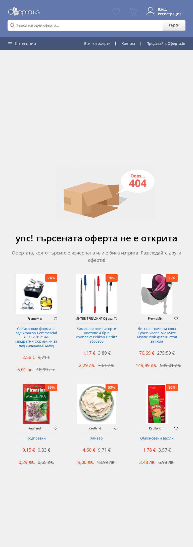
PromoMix (34, 318)
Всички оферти (97, 43)
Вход (162, 9)
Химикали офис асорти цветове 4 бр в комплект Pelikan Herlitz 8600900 (96, 335)
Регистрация (169, 14)
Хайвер (96, 438)
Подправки (36, 438)
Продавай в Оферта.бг (166, 43)
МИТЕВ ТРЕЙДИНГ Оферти (94, 318)
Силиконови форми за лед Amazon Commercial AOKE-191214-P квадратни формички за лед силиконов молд (36, 337)
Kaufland (34, 428)
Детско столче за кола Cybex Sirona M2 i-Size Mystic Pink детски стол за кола (157, 335)
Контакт (128, 43)
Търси (174, 25)
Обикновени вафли (157, 438)
